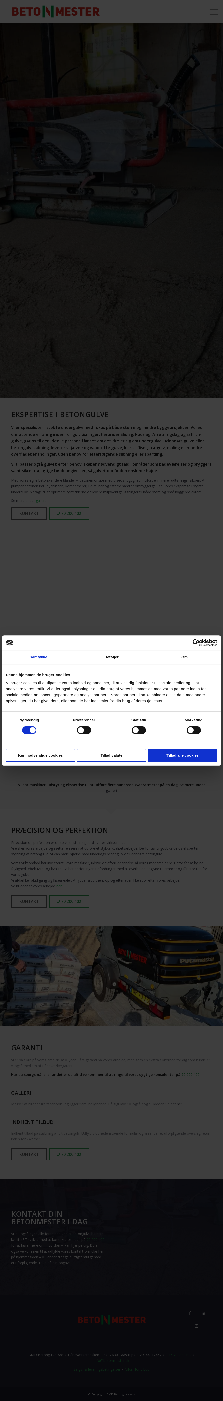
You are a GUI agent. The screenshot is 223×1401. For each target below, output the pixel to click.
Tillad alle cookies (182, 755)
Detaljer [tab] (111, 657)
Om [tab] (184, 657)
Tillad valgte (111, 755)
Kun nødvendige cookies (40, 755)
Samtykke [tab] (38, 657)
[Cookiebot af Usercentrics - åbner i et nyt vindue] (195, 642)
